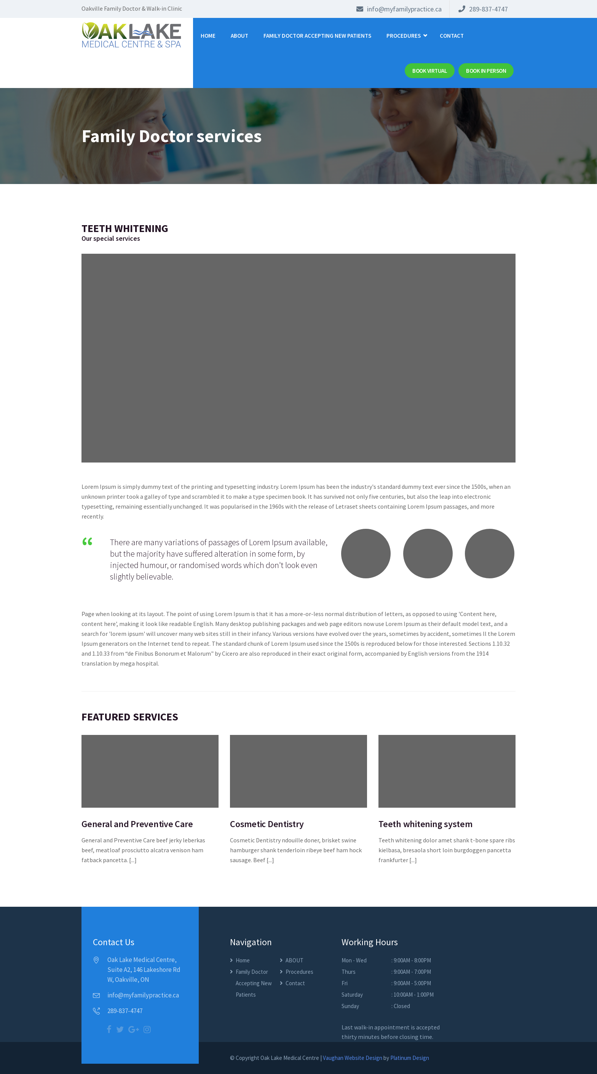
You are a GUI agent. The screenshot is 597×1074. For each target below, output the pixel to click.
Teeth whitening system (425, 824)
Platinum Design (409, 1057)
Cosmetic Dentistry (267, 824)
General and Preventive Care (137, 824)
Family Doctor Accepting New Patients (317, 35)
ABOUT (239, 35)
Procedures (403, 35)
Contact (452, 35)
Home (208, 35)
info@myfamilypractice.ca (399, 9)
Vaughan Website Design (352, 1057)
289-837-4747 (483, 9)
